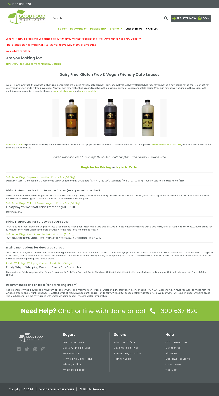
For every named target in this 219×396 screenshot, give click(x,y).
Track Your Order (74, 342)
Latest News (134, 28)
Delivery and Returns (76, 347)
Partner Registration (127, 353)
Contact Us (173, 347)
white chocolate (88, 91)
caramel (57, 91)
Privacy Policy (72, 364)
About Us (171, 353)
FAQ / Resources (176, 342)
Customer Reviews (177, 358)
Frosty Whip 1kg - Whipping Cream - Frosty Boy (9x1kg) (39, 263)
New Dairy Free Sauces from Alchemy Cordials (33, 64)
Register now (186, 18)
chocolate (68, 91)
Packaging (98, 28)
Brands (116, 28)
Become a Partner (126, 347)
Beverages (78, 28)
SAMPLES (152, 28)
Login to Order (127, 167)
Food (62, 28)
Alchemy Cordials (15, 144)
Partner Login (123, 358)
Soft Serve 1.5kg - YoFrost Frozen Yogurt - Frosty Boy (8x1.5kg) (43, 203)
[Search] (111, 18)
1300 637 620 (19, 4)
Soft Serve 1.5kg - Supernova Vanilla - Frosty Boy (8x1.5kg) (40, 177)
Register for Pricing (96, 167)
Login (205, 18)
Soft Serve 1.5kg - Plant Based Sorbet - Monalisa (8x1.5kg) (40, 234)
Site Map (171, 369)
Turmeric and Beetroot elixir (166, 144)
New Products (72, 353)
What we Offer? (124, 342)
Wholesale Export (74, 369)
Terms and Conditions (77, 358)
